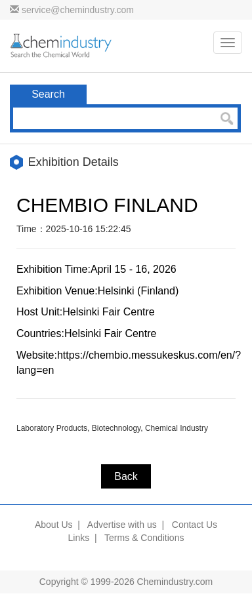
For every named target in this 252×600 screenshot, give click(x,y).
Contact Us (194, 524)
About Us (54, 524)
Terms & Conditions (144, 537)
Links (79, 537)
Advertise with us (122, 524)
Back (126, 476)
